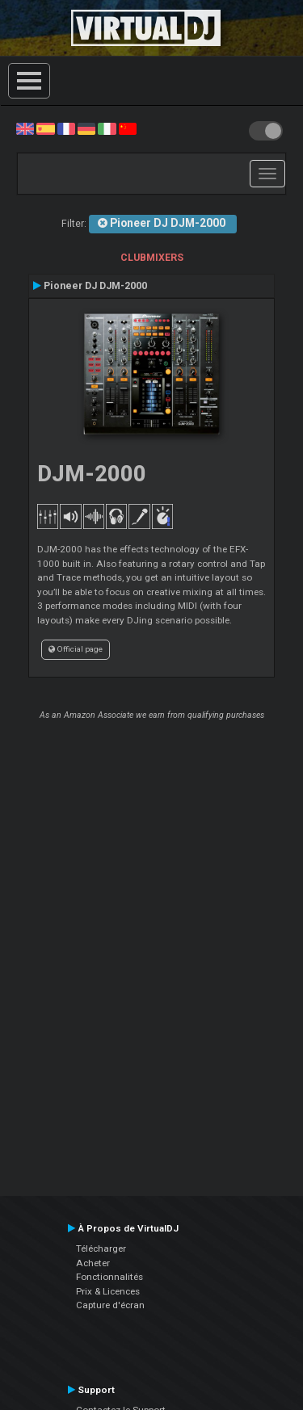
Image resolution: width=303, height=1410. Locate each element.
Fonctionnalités (109, 1276)
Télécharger (101, 1248)
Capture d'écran (110, 1305)
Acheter (93, 1263)
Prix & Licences (108, 1291)
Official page (75, 648)
